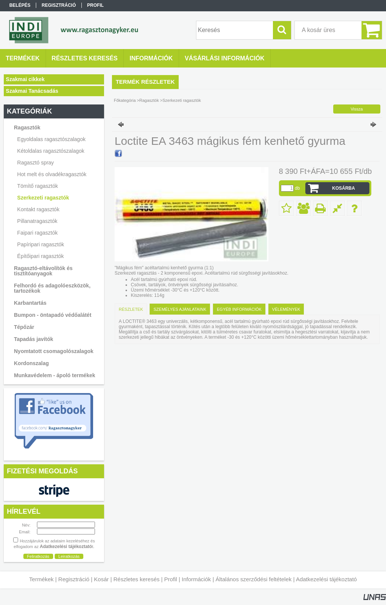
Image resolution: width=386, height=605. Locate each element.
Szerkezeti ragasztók (43, 198)
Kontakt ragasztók (38, 209)
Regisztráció (74, 579)
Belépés (20, 5)
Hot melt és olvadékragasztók (52, 174)
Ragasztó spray (35, 163)
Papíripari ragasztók (40, 244)
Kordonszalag (31, 363)
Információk (196, 579)
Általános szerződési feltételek (254, 579)
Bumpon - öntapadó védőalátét (52, 315)
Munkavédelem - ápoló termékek (54, 375)
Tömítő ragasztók (37, 186)
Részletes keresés (136, 579)
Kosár (101, 579)
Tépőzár (24, 327)
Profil (170, 579)
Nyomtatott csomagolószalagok (53, 351)
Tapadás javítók (33, 339)
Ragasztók (149, 100)
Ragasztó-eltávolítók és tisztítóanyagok (43, 270)
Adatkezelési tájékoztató (326, 579)
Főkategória (125, 100)
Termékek (41, 579)
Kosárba (343, 188)
